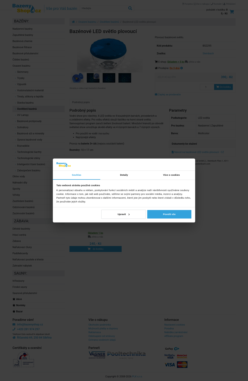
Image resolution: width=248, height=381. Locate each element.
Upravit (124, 214)
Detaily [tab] (124, 175)
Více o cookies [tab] (171, 175)
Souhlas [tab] (76, 175)
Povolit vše (169, 214)
